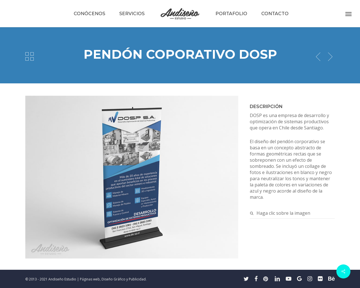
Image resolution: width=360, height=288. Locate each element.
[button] (348, 14)
